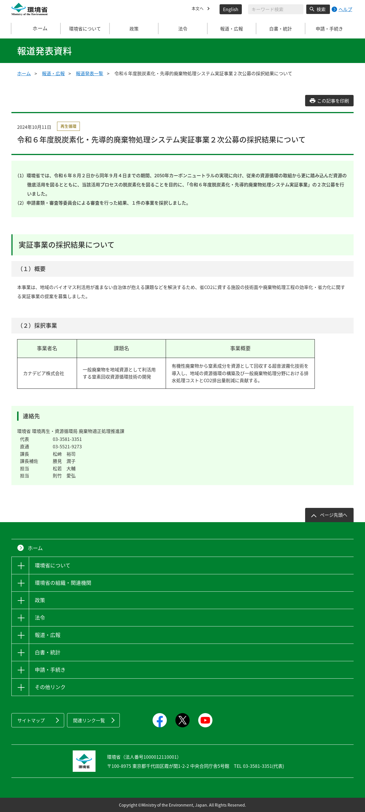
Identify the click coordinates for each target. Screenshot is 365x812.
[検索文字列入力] (275, 9)
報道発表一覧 (89, 73)
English (230, 9)
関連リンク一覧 (89, 720)
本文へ (198, 9)
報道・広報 (53, 73)
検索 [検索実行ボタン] (321, 9)
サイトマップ (31, 720)
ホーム (36, 28)
